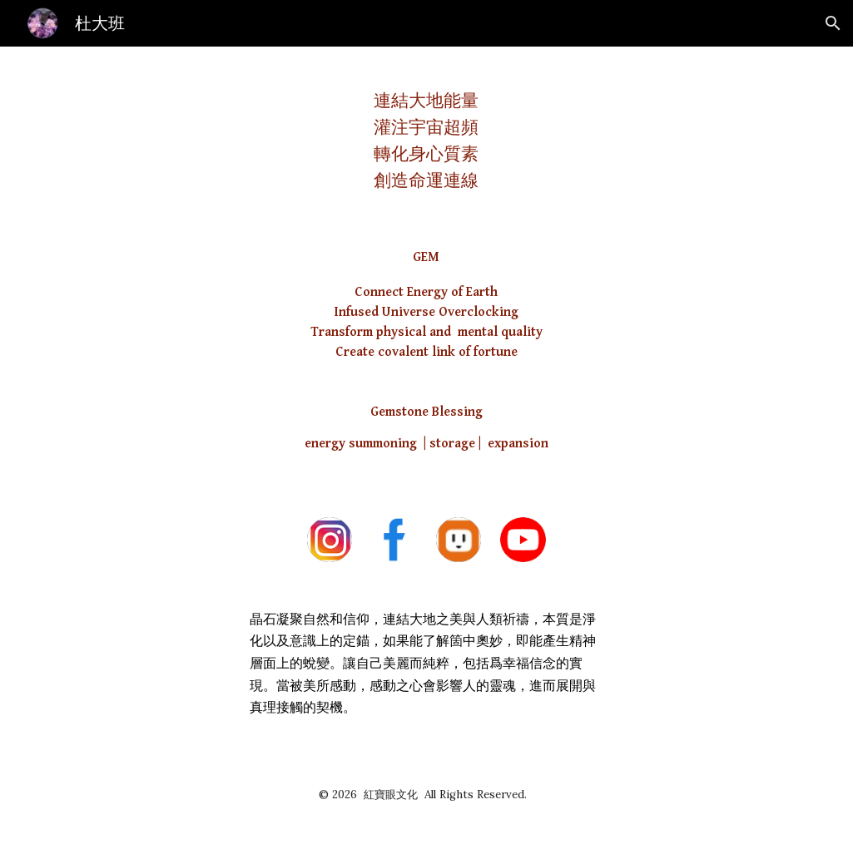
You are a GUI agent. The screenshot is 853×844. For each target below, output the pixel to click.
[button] (833, 23)
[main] (426, 134)
